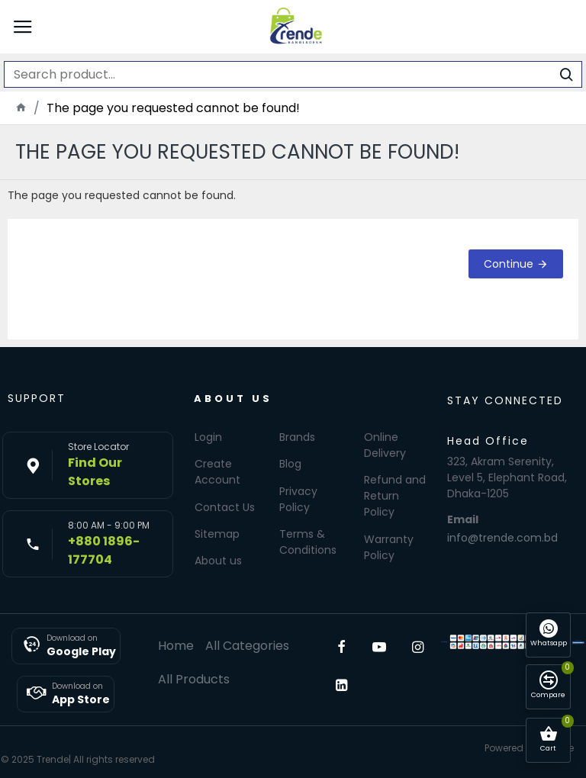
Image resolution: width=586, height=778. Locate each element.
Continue (508, 264)
